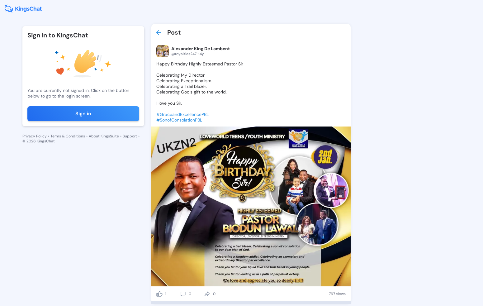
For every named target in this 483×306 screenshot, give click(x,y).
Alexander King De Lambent (200, 48)
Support (130, 136)
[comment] (183, 294)
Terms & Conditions (67, 136)
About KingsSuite (104, 136)
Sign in (83, 113)
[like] (159, 294)
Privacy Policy (34, 136)
